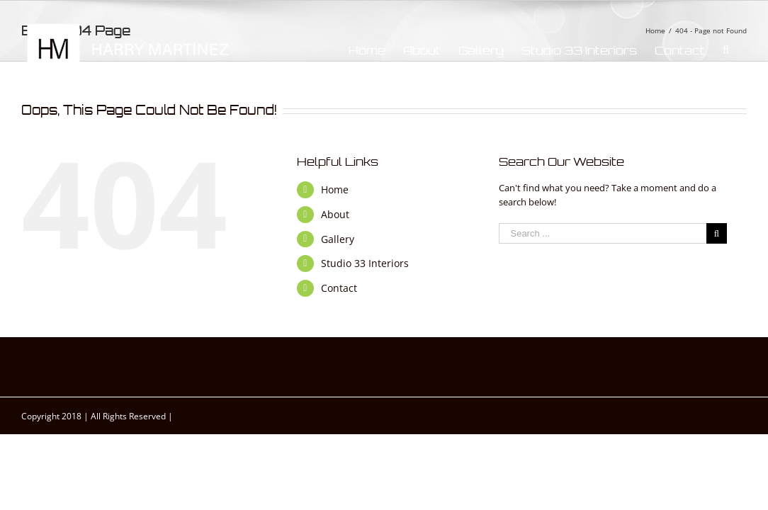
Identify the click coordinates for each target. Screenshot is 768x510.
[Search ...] (602, 233)
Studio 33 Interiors (365, 263)
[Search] (743, 50)
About (335, 214)
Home (335, 189)
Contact (339, 288)
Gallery (337, 239)
